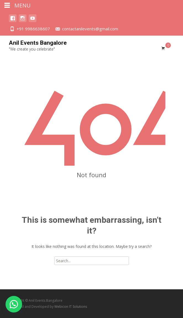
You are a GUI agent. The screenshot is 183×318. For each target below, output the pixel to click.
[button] (14, 304)
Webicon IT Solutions (70, 306)
